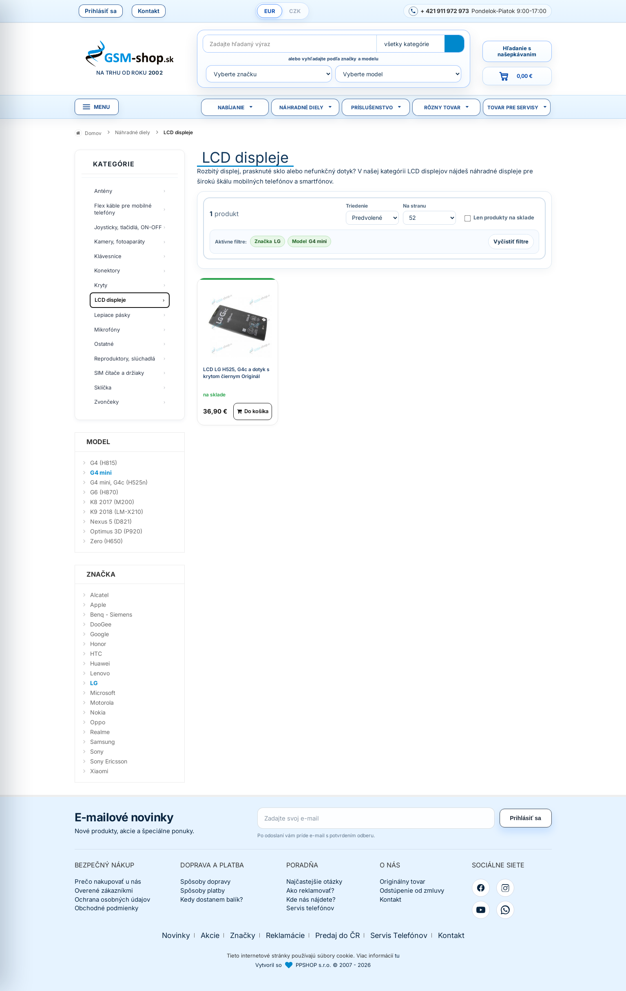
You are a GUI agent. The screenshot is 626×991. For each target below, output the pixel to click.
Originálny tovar (402, 881)
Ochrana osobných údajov (112, 899)
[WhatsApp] (505, 910)
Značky (242, 935)
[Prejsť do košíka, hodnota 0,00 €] (517, 76)
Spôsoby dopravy (205, 881)
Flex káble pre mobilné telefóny (123, 209)
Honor (98, 643)
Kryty (100, 285)
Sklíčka (102, 387)
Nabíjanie (231, 107)
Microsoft (102, 692)
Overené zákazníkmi (104, 890)
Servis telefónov (310, 908)
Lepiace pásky (112, 315)
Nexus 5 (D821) (111, 521)
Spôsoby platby (202, 890)
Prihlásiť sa (101, 10)
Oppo (97, 722)
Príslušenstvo (372, 107)
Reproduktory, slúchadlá (124, 358)
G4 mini (101, 472)
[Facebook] (481, 888)
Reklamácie (285, 935)
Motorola (102, 702)
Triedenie (357, 206)
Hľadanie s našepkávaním (517, 51)
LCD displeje (110, 299)
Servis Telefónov (398, 935)
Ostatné (104, 344)
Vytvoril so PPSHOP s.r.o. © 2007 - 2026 (313, 965)
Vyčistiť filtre (511, 241)
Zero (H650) (106, 541)
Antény (103, 191)
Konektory (107, 270)
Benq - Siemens (111, 614)
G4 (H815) (103, 462)
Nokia (98, 712)
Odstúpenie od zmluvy (412, 890)
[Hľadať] (454, 43)
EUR (269, 11)
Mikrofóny (107, 329)
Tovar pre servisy (512, 107)
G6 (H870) (104, 492)
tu (397, 955)
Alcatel (99, 594)
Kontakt (148, 10)
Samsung (102, 741)
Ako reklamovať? (310, 890)
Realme (100, 731)
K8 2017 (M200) (112, 501)
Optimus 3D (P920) (116, 531)
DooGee (100, 624)
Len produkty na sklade (499, 217)
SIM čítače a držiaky (119, 372)
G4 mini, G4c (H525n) (119, 482)
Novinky (176, 935)
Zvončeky (106, 401)
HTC (96, 653)
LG (94, 682)
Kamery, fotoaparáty (119, 241)
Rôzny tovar (442, 107)
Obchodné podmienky (106, 908)
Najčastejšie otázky (314, 881)
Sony (97, 751)
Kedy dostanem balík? (211, 899)
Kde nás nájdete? (311, 899)
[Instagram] (505, 888)
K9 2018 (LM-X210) (116, 511)
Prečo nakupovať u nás (108, 881)
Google (99, 633)
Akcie (210, 935)
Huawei (100, 663)
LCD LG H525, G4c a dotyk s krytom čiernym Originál (236, 371)
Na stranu (414, 206)
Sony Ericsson (108, 761)
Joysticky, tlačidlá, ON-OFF (128, 227)
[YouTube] (481, 910)
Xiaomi (99, 771)
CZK (295, 11)
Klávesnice (108, 256)
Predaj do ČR (337, 935)
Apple (98, 604)
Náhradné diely (301, 107)
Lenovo (100, 673)
